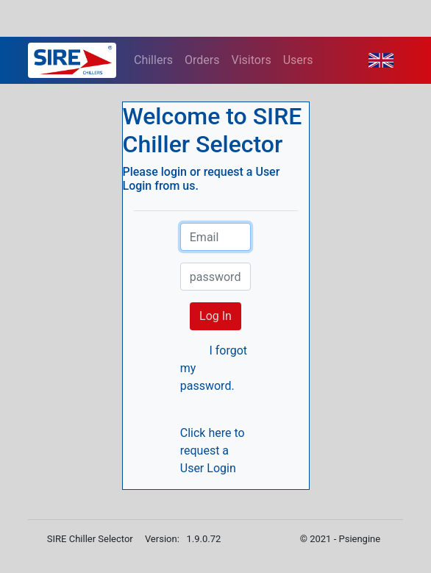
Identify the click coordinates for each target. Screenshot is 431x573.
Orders (202, 60)
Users (298, 60)
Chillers (153, 60)
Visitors (251, 60)
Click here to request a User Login (212, 450)
